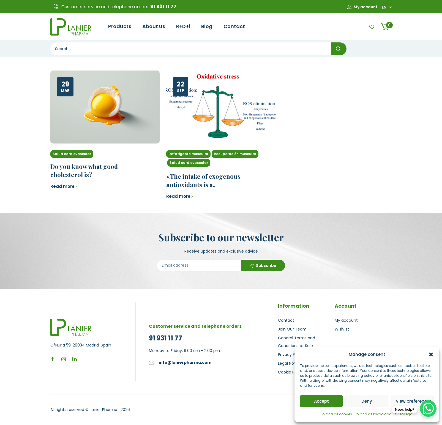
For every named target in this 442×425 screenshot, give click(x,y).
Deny (366, 401)
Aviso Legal (403, 414)
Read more (63, 186)
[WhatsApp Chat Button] (428, 408)
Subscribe (266, 265)
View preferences (414, 401)
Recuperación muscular (235, 153)
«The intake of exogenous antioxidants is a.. (203, 180)
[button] (431, 354)
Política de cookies (336, 414)
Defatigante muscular (188, 153)
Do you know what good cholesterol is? (84, 170)
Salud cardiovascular (72, 153)
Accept (321, 401)
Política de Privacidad (373, 414)
